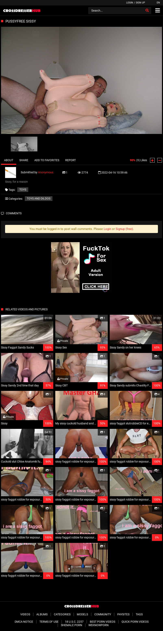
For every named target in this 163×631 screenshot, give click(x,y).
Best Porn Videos (102, 621)
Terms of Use (49, 621)
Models (82, 614)
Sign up (140, 2)
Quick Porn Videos (135, 621)
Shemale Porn (71, 625)
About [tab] (8, 160)
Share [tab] (23, 160)
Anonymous (45, 172)
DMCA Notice (24, 621)
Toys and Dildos (38, 198)
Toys (22, 189)
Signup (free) (124, 229)
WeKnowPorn (98, 625)
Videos (25, 614)
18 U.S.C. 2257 (74, 621)
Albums (42, 614)
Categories (62, 614)
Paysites (123, 614)
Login (129, 2)
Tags (139, 614)
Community (102, 614)
